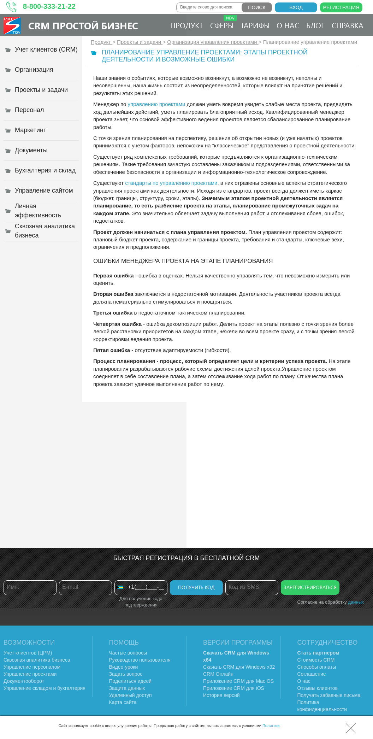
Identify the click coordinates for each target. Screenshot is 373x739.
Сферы (223, 22)
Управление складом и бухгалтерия (44, 688)
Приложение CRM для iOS (233, 688)
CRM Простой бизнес (83, 25)
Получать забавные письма (329, 695)
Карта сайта (123, 702)
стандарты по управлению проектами (171, 183)
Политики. (271, 725)
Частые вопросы (128, 653)
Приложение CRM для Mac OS (238, 681)
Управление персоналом (32, 667)
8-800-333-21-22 (49, 6)
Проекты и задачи (139, 42)
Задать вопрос (126, 674)
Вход (296, 7)
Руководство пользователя (140, 660)
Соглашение (311, 674)
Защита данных (127, 688)
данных (356, 602)
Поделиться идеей (130, 681)
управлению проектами (156, 104)
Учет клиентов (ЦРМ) (28, 653)
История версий (221, 695)
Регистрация (341, 7)
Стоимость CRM (316, 660)
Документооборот (24, 681)
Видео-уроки (123, 667)
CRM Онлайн (218, 674)
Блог (315, 25)
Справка (347, 25)
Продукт (186, 25)
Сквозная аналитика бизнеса (37, 660)
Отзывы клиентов (317, 688)
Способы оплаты (316, 667)
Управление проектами (30, 674)
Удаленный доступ (130, 695)
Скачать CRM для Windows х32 (239, 667)
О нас (288, 25)
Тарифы (255, 25)
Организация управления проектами (212, 42)
